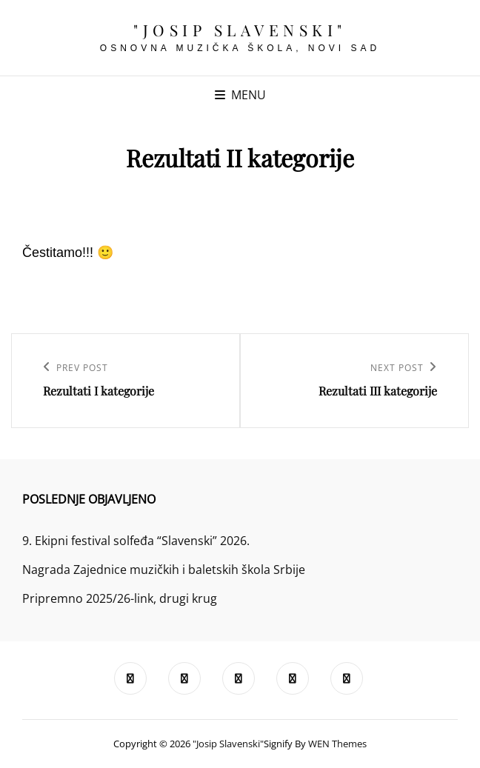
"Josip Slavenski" (240, 29)
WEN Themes (337, 743)
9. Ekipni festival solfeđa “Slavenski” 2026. (136, 540)
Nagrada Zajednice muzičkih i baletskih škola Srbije (163, 569)
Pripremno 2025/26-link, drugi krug (119, 598)
